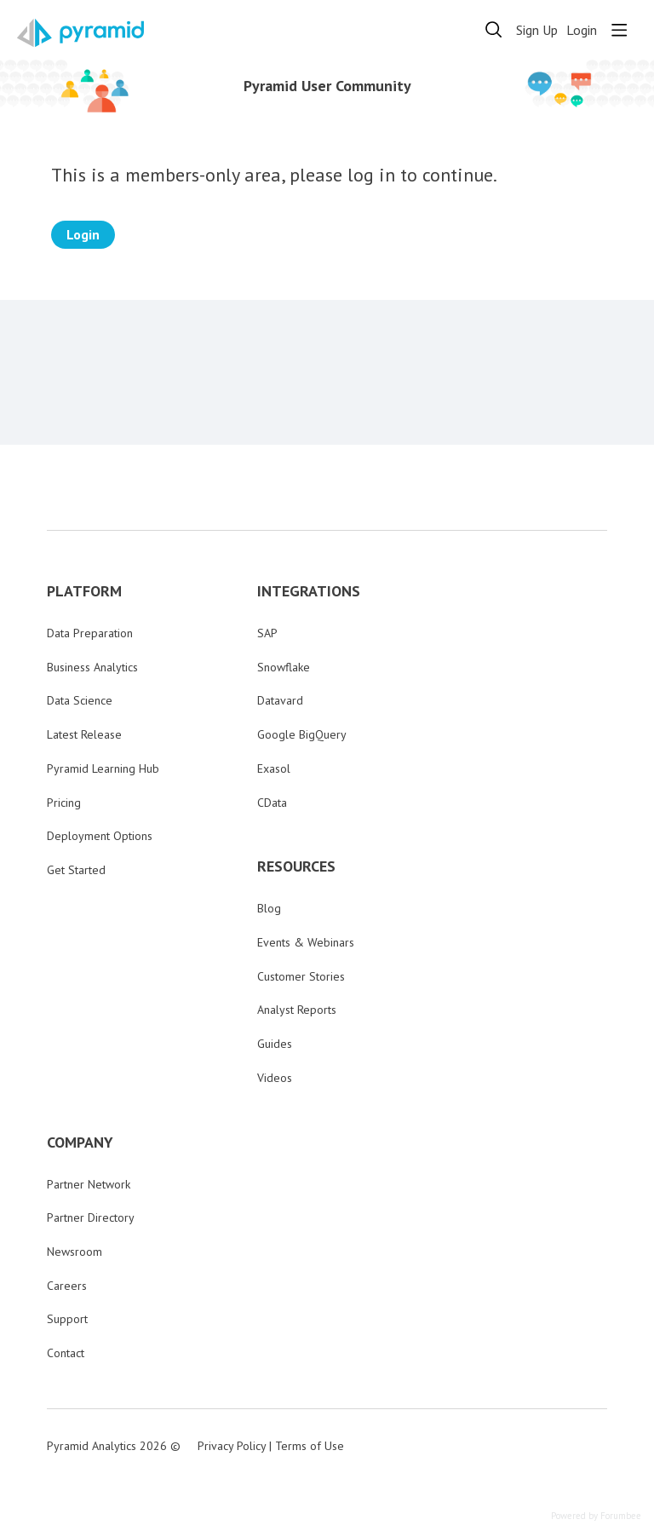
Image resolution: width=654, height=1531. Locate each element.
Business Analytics (92, 667)
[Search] (494, 29)
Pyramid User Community (327, 86)
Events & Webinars (305, 942)
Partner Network (88, 1184)
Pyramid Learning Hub (103, 768)
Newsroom (74, 1251)
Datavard (280, 700)
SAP (267, 633)
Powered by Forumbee (596, 1516)
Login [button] (581, 30)
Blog (269, 908)
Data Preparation (90, 633)
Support (67, 1319)
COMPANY (80, 1142)
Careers (67, 1285)
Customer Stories (301, 976)
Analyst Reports (296, 1009)
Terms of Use (309, 1445)
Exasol (273, 768)
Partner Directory (91, 1217)
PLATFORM (84, 591)
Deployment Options (99, 835)
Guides (274, 1043)
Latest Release (84, 734)
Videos (274, 1077)
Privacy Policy (232, 1445)
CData (272, 802)
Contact (65, 1353)
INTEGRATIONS (308, 591)
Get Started (76, 870)
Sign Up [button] (537, 30)
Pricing (64, 802)
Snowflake (283, 667)
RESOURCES (296, 866)
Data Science (79, 700)
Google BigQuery (302, 734)
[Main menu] (619, 29)
